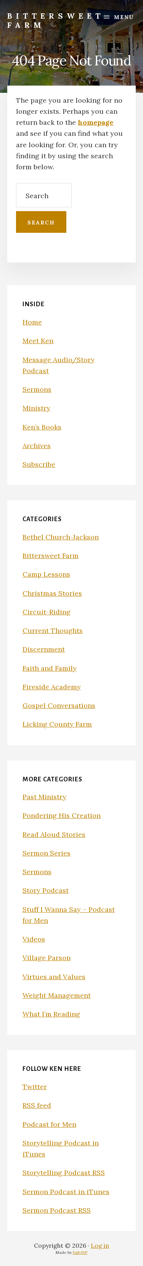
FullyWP (80, 1252)
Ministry (36, 408)
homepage (95, 122)
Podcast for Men (49, 1124)
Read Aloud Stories (53, 834)
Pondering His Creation (61, 815)
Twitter (34, 1086)
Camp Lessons (46, 574)
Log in (100, 1245)
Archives (36, 445)
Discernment (43, 649)
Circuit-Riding (46, 612)
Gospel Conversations (58, 705)
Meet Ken (37, 340)
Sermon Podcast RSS (56, 1210)
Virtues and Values (53, 976)
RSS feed (36, 1105)
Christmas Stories (52, 593)
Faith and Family (49, 668)
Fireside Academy (51, 686)
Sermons (36, 389)
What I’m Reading (51, 1014)
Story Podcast (45, 890)
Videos (33, 939)
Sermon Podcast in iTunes (65, 1191)
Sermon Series (46, 853)
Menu (124, 17)
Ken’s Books (41, 427)
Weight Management (56, 995)
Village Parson (46, 957)
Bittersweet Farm (55, 20)
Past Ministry (44, 796)
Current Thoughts (52, 630)
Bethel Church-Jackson (60, 537)
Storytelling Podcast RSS (63, 1172)
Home (32, 322)
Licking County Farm (57, 724)
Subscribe (38, 464)
